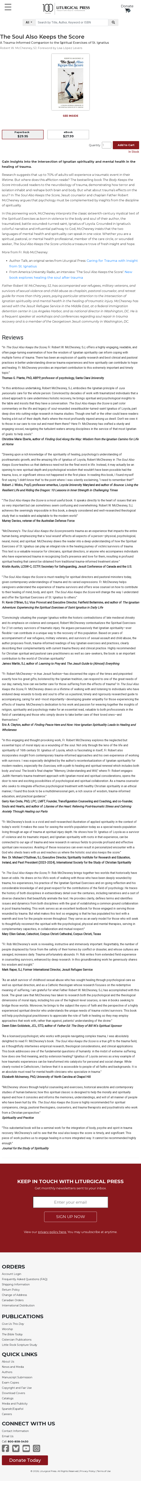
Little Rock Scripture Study (19, 1345)
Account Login (11, 1274)
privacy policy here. (52, 1232)
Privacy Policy (87, 1471)
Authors (7, 1372)
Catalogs (7, 1398)
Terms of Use (104, 1471)
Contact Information (15, 1431)
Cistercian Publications (16, 1339)
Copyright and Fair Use (17, 1388)
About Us (8, 1361)
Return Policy (11, 1289)
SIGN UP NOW (70, 1216)
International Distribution (18, 1305)
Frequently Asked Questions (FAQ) (24, 1279)
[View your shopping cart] (127, 10)
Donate (127, 6)
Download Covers (13, 1393)
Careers (7, 1414)
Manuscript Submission (17, 1377)
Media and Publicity (15, 1403)
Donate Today (25, 1460)
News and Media (13, 1367)
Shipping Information (16, 1284)
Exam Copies (10, 1382)
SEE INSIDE (70, 115)
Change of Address (14, 1295)
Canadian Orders (13, 1300)
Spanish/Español (12, 1409)
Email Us (7, 1436)
